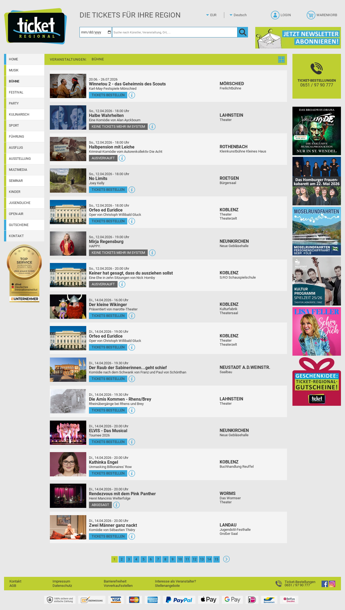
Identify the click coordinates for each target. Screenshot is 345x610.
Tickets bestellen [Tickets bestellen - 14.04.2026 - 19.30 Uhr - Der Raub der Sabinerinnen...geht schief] (108, 379)
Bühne (14, 81)
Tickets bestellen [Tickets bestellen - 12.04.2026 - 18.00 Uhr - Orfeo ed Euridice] (108, 221)
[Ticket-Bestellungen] (316, 81)
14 (209, 559)
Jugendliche (19, 203)
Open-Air (16, 214)
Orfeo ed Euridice (106, 210)
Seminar (16, 181)
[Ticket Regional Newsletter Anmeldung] (298, 38)
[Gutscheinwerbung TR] (316, 381)
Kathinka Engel (103, 462)
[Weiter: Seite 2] (226, 561)
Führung (16, 136)
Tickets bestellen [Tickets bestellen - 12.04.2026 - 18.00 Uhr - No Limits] (108, 190)
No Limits (98, 178)
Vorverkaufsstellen (118, 586)
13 (202, 559)
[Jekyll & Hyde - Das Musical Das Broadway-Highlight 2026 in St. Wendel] (316, 131)
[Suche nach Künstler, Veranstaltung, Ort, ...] (174, 32)
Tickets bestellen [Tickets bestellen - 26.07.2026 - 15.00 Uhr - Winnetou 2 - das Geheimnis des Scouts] (108, 95)
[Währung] (218, 15)
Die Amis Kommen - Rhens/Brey (120, 399)
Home (13, 59)
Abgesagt (100, 505)
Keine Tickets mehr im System (118, 126)
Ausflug (16, 148)
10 (180, 559)
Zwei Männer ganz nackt (113, 525)
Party (14, 103)
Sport (14, 125)
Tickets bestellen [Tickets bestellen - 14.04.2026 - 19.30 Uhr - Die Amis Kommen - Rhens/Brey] (108, 410)
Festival (16, 92)
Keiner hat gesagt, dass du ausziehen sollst (131, 273)
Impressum (61, 581)
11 (187, 559)
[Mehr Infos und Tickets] (68, 86)
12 (194, 559)
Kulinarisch (19, 114)
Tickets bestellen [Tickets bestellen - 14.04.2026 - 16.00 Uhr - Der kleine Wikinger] (108, 316)
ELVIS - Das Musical (108, 430)
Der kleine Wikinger (108, 304)
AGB (12, 586)
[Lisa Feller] (316, 331)
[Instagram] (332, 586)
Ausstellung (20, 159)
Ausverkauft (103, 158)
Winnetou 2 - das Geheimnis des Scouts (127, 83)
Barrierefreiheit (115, 581)
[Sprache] (242, 15)
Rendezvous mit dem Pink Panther (122, 493)
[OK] (242, 32)
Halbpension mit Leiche (111, 147)
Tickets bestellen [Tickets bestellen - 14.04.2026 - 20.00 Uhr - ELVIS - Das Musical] (108, 442)
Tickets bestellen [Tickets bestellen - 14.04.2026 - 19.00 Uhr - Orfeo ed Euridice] (108, 347)
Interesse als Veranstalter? (175, 581)
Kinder (14, 192)
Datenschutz (62, 586)
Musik (14, 70)
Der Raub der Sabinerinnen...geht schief (128, 367)
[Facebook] (325, 586)
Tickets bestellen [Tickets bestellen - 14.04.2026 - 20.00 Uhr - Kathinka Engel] (108, 473)
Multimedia (18, 170)
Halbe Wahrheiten (106, 115)
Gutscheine (19, 225)
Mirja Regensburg (106, 241)
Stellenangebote (167, 586)
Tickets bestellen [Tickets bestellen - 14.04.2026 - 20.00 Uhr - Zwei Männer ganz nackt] (108, 536)
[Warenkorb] (322, 17)
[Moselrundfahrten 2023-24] (316, 231)
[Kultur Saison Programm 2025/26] (316, 281)
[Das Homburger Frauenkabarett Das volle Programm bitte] (316, 181)
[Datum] (96, 32)
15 (216, 559)
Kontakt (16, 236)
